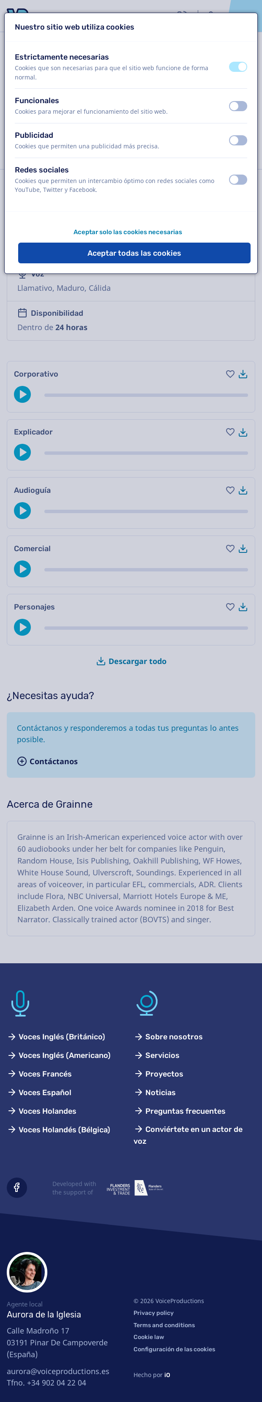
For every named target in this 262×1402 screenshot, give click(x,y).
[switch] (238, 67)
